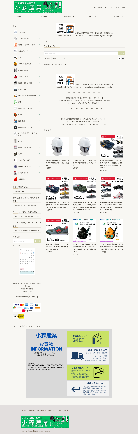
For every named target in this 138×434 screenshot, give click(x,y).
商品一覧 (44, 16)
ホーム (19, 16)
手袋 (17, 57)
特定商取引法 (69, 16)
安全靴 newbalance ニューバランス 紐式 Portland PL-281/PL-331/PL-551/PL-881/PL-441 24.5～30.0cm (57, 204)
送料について (94, 16)
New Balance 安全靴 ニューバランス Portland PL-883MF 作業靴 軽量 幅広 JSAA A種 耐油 (57, 246)
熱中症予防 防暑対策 (23, 108)
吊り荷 (18, 115)
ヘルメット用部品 (21, 38)
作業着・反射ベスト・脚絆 (24, 45)
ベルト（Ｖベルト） (22, 160)
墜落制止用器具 (21, 70)
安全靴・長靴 (20, 89)
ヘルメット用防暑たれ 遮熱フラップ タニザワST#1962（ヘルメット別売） (57, 162)
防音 (17, 102)
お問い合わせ (119, 16)
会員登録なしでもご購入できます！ (26, 206)
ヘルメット (23, 32)
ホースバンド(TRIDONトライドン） (25, 134)
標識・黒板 (19, 121)
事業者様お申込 (20, 192)
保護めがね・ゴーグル (23, 51)
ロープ (18, 141)
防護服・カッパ (21, 76)
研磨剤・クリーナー (22, 147)
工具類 (18, 154)
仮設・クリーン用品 (22, 166)
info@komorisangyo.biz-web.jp (100, 35)
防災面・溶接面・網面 (23, 83)
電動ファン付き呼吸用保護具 (25, 96)
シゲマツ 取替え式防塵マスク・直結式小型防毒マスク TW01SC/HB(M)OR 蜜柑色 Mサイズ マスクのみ (111, 246)
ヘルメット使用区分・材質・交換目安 (27, 230)
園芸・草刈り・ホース (23, 127)
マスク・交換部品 (25, 64)
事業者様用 (19, 179)
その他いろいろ (21, 173)
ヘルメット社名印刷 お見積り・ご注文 (27, 216)
